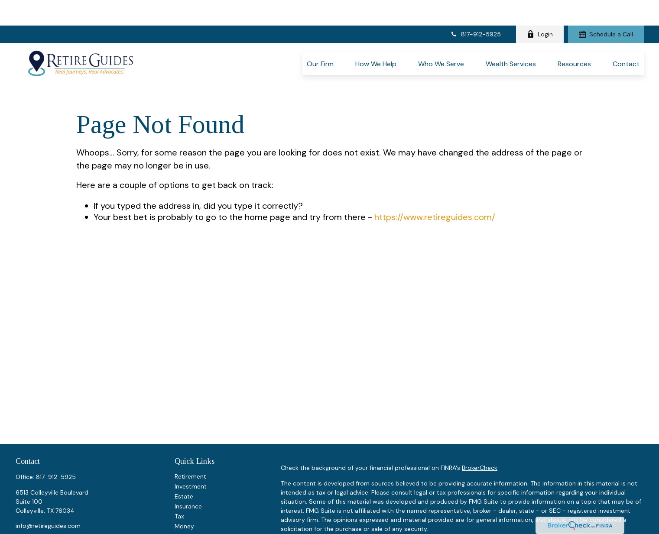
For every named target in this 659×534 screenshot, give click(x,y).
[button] (320, 38)
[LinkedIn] (36, 501)
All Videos (188, 517)
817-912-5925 (475, 9)
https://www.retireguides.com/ (434, 178)
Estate (184, 458)
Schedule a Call (606, 9)
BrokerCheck (479, 429)
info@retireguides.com (48, 487)
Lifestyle (186, 498)
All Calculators (195, 527)
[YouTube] (52, 501)
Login (540, 9)
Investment (191, 448)
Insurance (188, 468)
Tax (179, 478)
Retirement (190, 438)
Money (184, 488)
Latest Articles (195, 507)
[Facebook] (21, 501)
